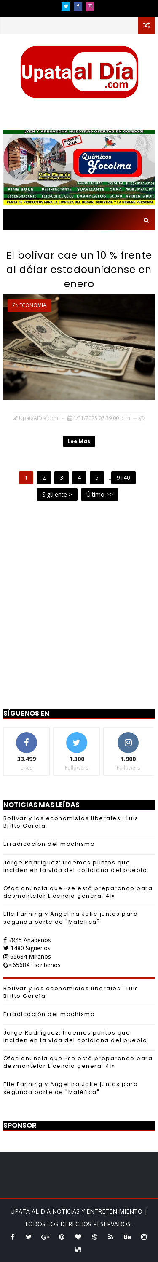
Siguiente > (57, 494)
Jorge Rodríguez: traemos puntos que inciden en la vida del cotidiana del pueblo (75, 866)
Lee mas (79, 441)
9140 (123, 477)
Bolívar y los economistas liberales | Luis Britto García (71, 822)
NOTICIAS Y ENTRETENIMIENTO (98, 1211)
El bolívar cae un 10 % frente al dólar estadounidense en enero (79, 270)
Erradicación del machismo (49, 844)
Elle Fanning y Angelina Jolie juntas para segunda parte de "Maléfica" (70, 917)
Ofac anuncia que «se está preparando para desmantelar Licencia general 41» (78, 892)
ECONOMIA (32, 305)
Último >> (99, 494)
